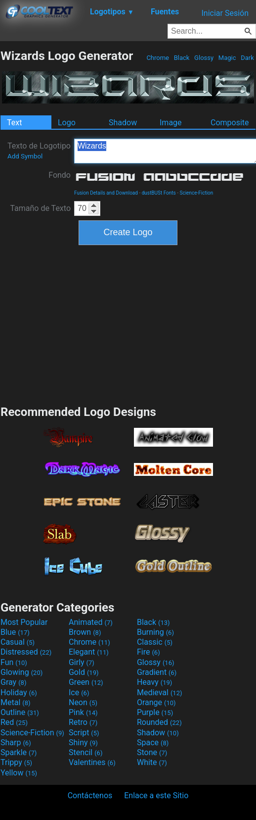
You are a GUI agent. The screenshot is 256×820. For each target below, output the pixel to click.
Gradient (156, 672)
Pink (83, 712)
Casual (17, 642)
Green (86, 682)
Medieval (159, 692)
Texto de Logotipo (39, 150)
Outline (19, 712)
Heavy (154, 682)
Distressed (25, 652)
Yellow (18, 772)
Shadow (123, 122)
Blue (15, 632)
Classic (154, 642)
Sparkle (18, 752)
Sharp (15, 742)
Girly (81, 662)
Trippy (16, 762)
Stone (152, 752)
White (152, 762)
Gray (13, 682)
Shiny (83, 742)
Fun (13, 662)
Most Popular (24, 622)
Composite (230, 122)
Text (14, 122)
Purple (155, 712)
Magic (227, 57)
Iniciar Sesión (225, 13)
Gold (84, 672)
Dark (247, 57)
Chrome (158, 57)
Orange (156, 702)
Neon (83, 702)
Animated (91, 622)
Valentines (92, 762)
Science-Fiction (196, 193)
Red (14, 722)
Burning (155, 632)
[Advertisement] (128, 324)
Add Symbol (25, 156)
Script (84, 732)
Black (181, 57)
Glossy (204, 57)
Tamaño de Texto (40, 208)
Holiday (18, 692)
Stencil (85, 752)
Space (153, 742)
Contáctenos (90, 795)
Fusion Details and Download (106, 193)
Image (171, 122)
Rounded (159, 722)
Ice (79, 692)
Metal (15, 702)
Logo (67, 122)
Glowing (21, 672)
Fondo (59, 175)
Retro (83, 722)
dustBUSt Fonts (159, 193)
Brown (85, 632)
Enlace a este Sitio (156, 795)
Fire (148, 652)
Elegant (89, 652)
